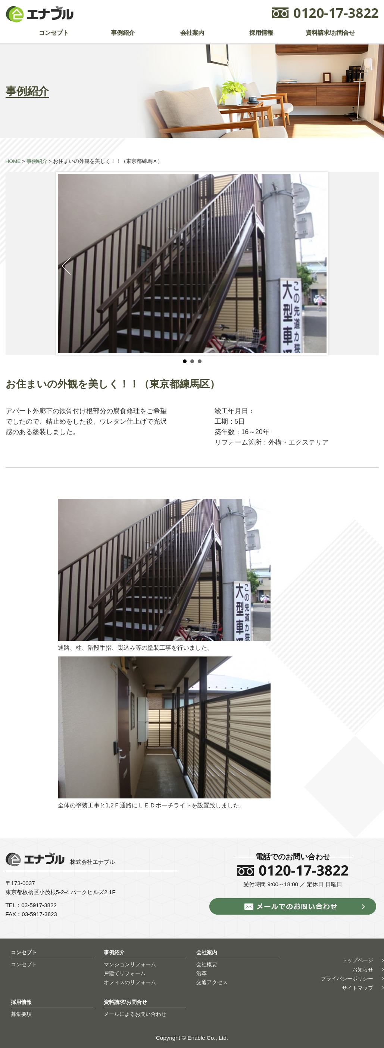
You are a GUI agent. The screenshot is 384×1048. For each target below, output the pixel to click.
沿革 (201, 973)
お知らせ (362, 970)
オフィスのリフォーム (130, 982)
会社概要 (206, 964)
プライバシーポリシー (347, 978)
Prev (66, 266)
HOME (13, 161)
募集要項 (21, 1014)
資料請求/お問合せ (330, 33)
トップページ (357, 961)
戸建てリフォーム (125, 973)
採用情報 (261, 33)
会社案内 (192, 33)
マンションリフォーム (130, 964)
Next (318, 266)
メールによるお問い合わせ (135, 1014)
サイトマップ (357, 988)
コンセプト (54, 33)
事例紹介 (123, 33)
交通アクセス (212, 982)
